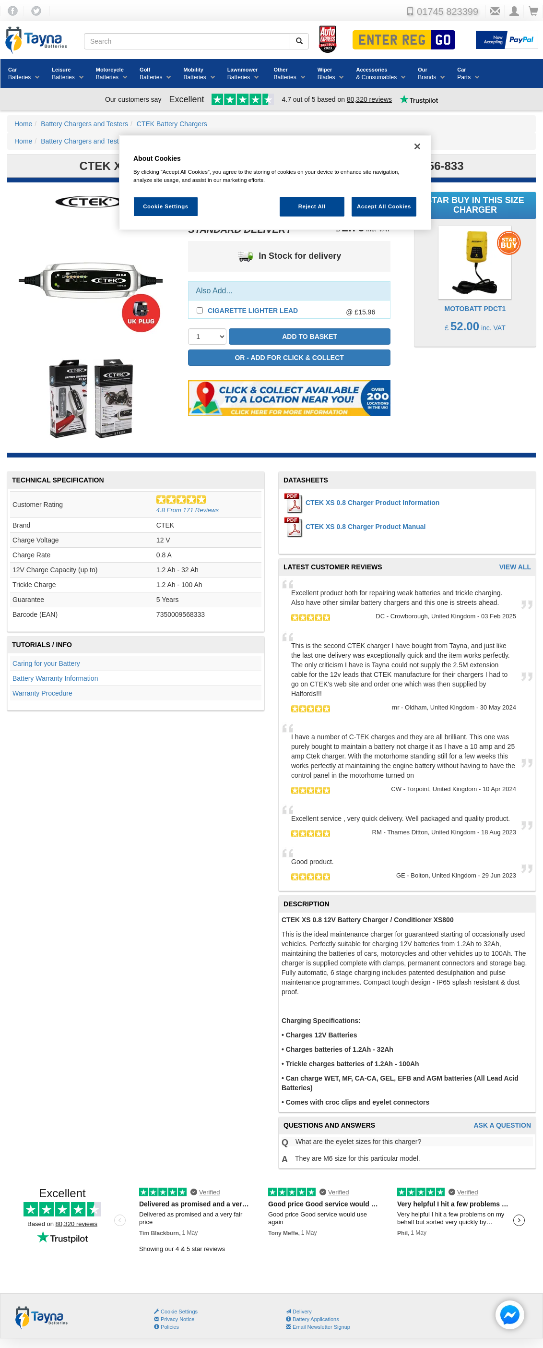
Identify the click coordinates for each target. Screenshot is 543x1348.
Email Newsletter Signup (318, 1327)
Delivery (299, 1311)
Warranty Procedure (42, 693)
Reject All (312, 206)
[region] (275, 182)
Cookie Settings (179, 1311)
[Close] (417, 146)
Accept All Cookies (384, 206)
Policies (166, 1327)
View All (515, 567)
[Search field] (187, 41)
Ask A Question (502, 1125)
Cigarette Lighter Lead (253, 310)
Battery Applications (312, 1319)
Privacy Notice (174, 1319)
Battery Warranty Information (55, 678)
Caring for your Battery (46, 663)
